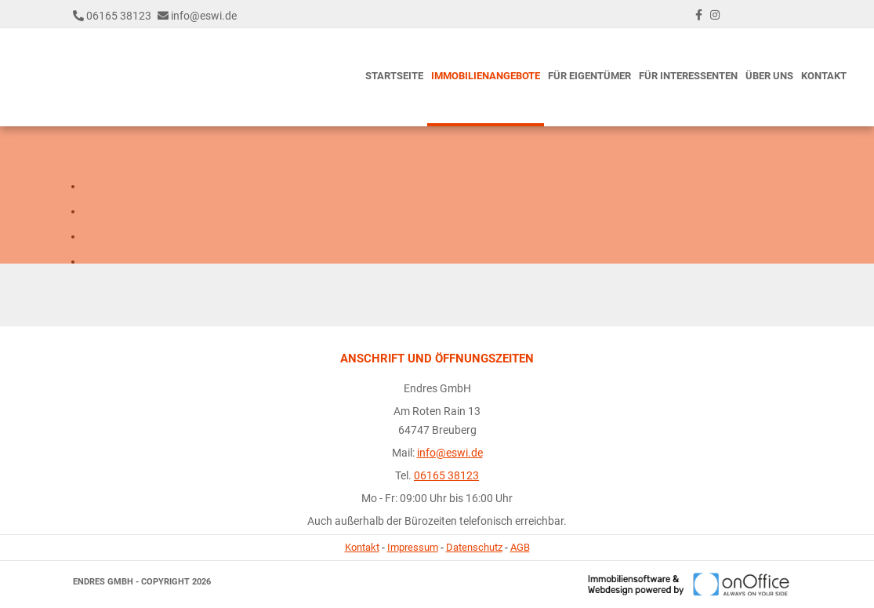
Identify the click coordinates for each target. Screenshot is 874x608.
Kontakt (824, 76)
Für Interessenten (688, 76)
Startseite (394, 76)
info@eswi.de (204, 15)
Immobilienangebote (485, 76)
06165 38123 (118, 15)
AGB (520, 547)
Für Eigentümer (589, 76)
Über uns (769, 76)
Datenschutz (474, 547)
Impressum (412, 547)
